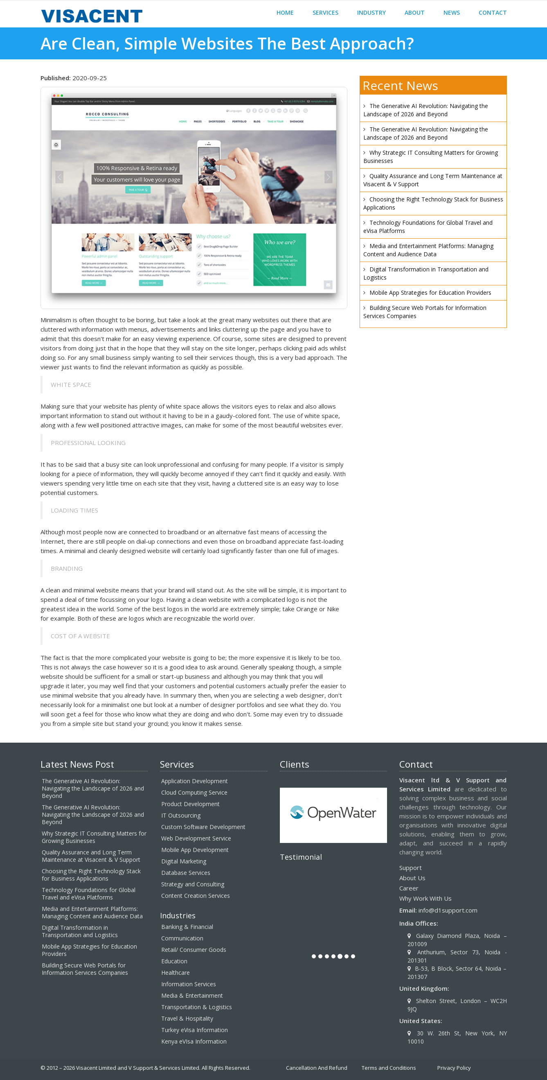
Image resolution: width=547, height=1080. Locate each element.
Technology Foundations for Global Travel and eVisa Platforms (88, 893)
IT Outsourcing (180, 815)
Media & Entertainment (192, 995)
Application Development (194, 781)
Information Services (188, 984)
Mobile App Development (195, 850)
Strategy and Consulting (192, 884)
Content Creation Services (195, 895)
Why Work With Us (425, 898)
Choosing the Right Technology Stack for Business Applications (91, 874)
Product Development (190, 804)
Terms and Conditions (389, 1067)
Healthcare (175, 972)
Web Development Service (196, 838)
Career (409, 888)
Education (174, 961)
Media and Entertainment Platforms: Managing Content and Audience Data (428, 250)
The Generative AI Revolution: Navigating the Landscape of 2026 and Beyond (425, 110)
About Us (412, 878)
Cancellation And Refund (316, 1067)
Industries (178, 915)
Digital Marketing (183, 861)
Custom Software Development (203, 827)
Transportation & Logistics (196, 1007)
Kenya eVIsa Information (194, 1041)
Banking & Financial (187, 927)
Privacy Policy (454, 1067)
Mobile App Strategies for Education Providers (430, 292)
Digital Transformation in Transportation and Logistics (80, 931)
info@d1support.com (448, 910)
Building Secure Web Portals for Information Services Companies (85, 968)
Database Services (185, 873)
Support (410, 867)
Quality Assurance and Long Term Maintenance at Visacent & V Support (91, 855)
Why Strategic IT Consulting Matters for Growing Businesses (94, 837)
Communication (182, 938)
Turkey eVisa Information (194, 1030)
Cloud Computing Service (194, 792)
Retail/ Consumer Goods (193, 949)
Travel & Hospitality (187, 1018)
